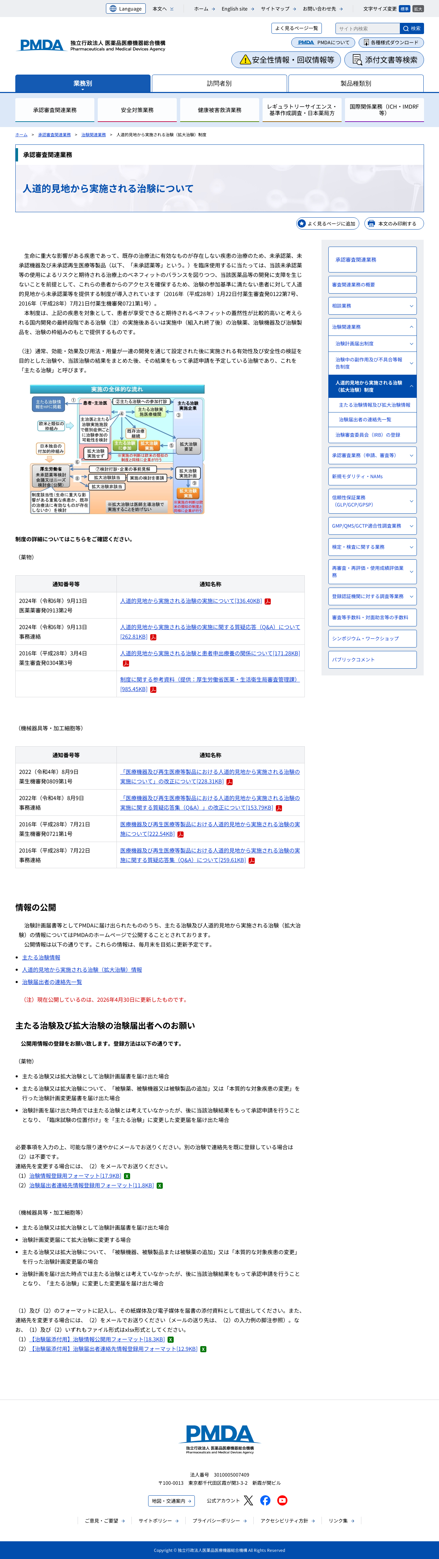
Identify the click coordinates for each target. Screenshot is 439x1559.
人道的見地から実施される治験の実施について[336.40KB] (195, 600)
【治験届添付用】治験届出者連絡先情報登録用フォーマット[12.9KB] (117, 1348)
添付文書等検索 (391, 59)
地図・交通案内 (168, 1500)
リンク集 (338, 1520)
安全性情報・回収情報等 (293, 59)
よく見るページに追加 (331, 223)
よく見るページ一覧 (296, 28)
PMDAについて (333, 42)
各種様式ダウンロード (395, 42)
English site (235, 8)
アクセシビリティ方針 (284, 1520)
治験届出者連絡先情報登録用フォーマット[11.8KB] (96, 1185)
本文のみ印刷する (397, 223)
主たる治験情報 (41, 957)
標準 (405, 9)
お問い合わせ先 (319, 8)
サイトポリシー (155, 1520)
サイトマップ (275, 8)
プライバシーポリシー (216, 1520)
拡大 (418, 9)
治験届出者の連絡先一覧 (52, 982)
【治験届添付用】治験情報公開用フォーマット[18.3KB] (101, 1339)
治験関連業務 (93, 134)
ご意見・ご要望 (101, 1520)
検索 (416, 28)
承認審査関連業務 (54, 134)
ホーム (201, 8)
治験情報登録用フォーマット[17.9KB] (79, 1175)
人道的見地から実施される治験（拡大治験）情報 (82, 969)
